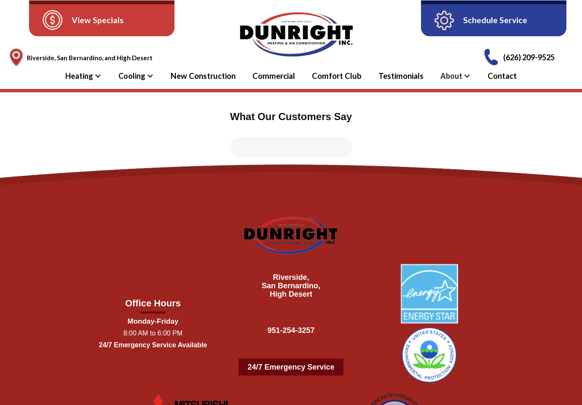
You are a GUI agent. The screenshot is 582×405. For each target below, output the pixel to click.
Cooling (131, 75)
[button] (87, 76)
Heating (79, 75)
